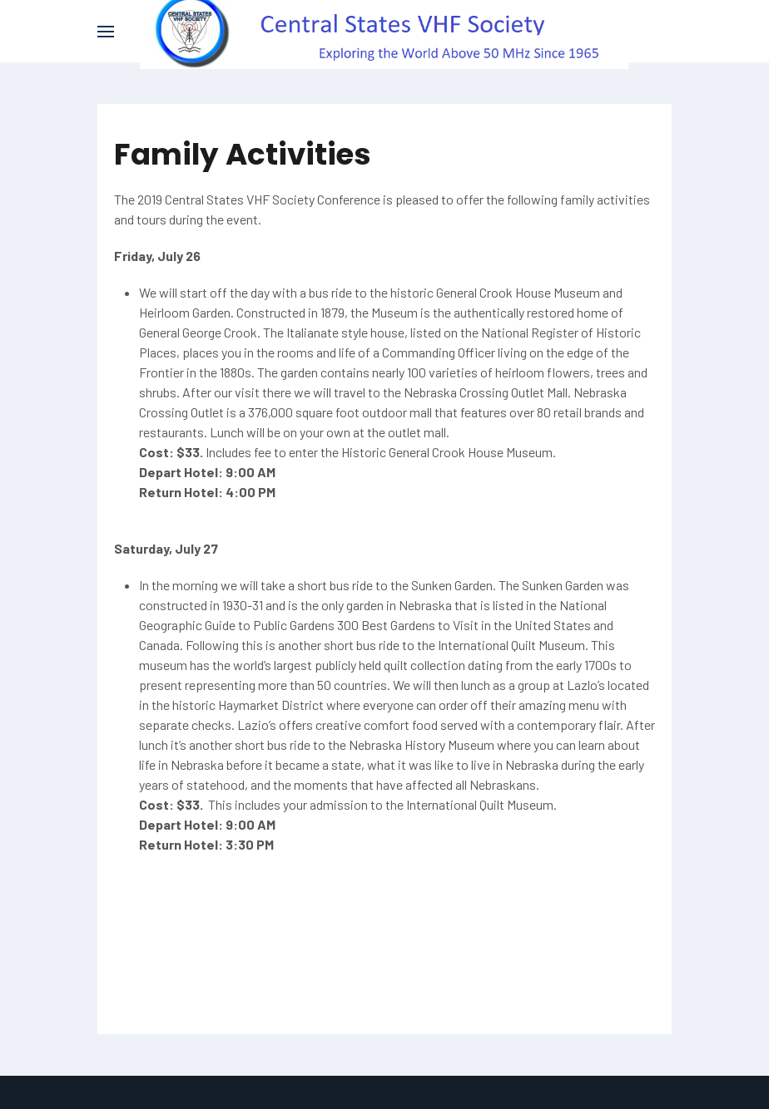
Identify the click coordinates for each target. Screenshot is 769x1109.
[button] (105, 31)
